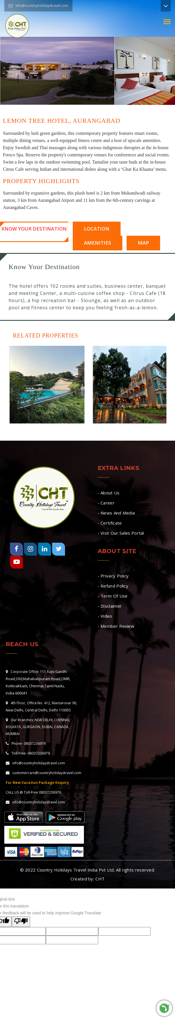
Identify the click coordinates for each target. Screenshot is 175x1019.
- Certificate (110, 523)
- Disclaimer (110, 606)
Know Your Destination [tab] (34, 228)
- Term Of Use (113, 596)
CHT (100, 879)
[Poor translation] (21, 921)
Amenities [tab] (97, 242)
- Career (106, 503)
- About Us (109, 493)
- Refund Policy (113, 586)
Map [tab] (143, 242)
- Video (105, 616)
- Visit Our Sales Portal (121, 533)
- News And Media (116, 513)
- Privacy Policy (113, 576)
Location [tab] (96, 228)
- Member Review (116, 626)
